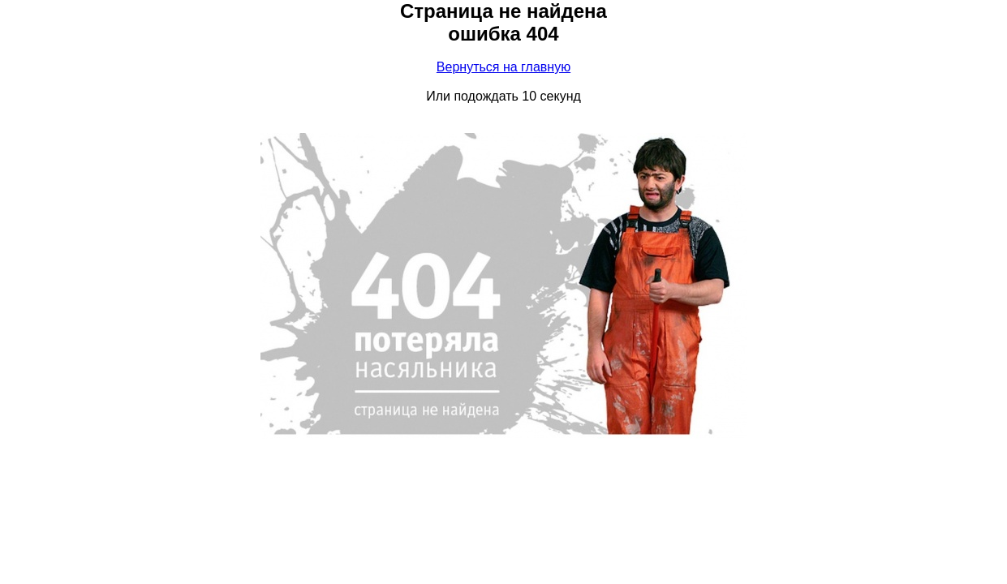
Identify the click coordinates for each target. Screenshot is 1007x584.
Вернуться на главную (503, 67)
